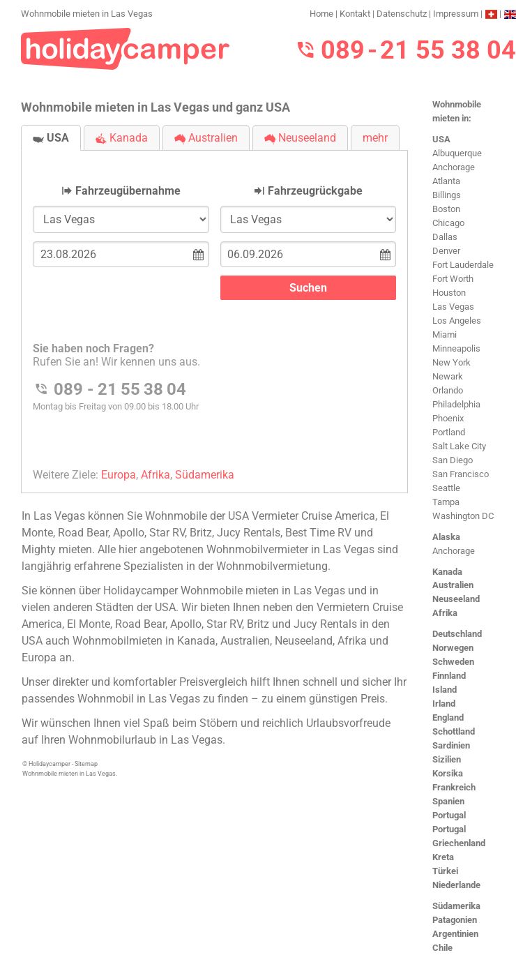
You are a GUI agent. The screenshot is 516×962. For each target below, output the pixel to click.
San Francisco (460, 474)
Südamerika (456, 906)
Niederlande (456, 885)
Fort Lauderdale (463, 265)
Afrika (444, 613)
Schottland (453, 731)
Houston (449, 292)
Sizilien (446, 759)
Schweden (453, 661)
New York (451, 362)
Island (444, 689)
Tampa (446, 502)
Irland (443, 703)
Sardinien (451, 745)
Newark (447, 376)
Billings (446, 195)
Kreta (443, 857)
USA (441, 139)
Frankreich (454, 787)
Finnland (449, 675)
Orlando (447, 390)
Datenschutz (402, 13)
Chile (442, 947)
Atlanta (446, 181)
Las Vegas (453, 306)
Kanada (447, 571)
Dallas (444, 237)
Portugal (449, 815)
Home (321, 13)
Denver (446, 251)
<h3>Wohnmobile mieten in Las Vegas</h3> (214, 310)
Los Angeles (456, 320)
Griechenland (458, 843)
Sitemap (86, 763)
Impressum (455, 13)
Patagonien (454, 920)
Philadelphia (456, 404)
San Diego (452, 460)
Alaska (446, 537)
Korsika (447, 773)
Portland (448, 432)
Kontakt (355, 13)
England (448, 717)
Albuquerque (457, 153)
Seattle (446, 488)
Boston (446, 209)
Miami (444, 334)
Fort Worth (452, 278)
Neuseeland (456, 599)
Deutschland (457, 634)
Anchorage (453, 167)
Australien (452, 585)
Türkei (445, 871)
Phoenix (448, 418)
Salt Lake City (459, 446)
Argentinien (455, 934)
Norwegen (452, 647)
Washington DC (463, 516)
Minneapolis (456, 348)
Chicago (448, 223)
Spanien (448, 801)
